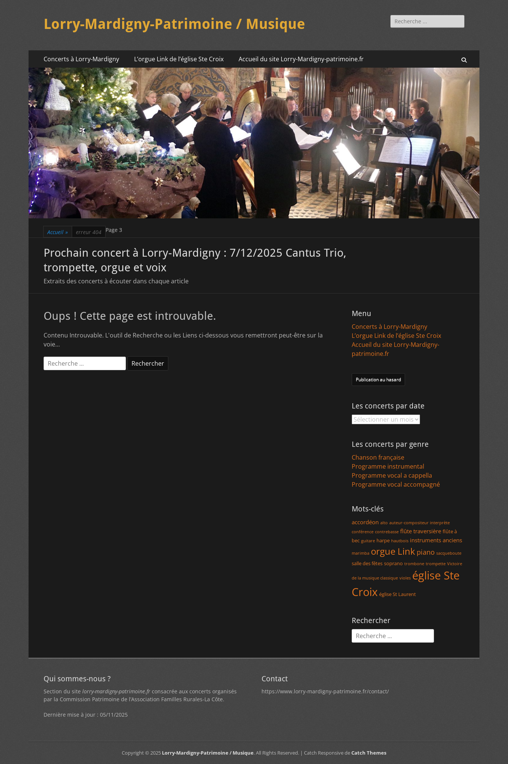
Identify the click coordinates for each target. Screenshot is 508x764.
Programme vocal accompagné (396, 484)
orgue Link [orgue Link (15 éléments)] (393, 551)
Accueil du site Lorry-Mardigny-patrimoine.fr (301, 59)
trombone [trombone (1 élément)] (414, 563)
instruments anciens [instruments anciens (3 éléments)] (436, 540)
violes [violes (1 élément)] (405, 578)
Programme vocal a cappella (392, 475)
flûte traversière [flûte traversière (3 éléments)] (420, 531)
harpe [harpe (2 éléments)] (383, 540)
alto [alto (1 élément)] (384, 522)
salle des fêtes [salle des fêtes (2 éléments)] (367, 563)
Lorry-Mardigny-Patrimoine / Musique (174, 24)
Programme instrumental (388, 466)
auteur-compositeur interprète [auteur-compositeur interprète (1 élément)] (419, 522)
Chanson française (378, 457)
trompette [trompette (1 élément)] (436, 563)
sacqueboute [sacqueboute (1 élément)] (448, 553)
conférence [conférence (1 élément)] (362, 531)
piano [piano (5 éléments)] (426, 552)
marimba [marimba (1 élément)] (360, 553)
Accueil (57, 232)
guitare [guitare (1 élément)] (368, 540)
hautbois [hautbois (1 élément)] (399, 540)
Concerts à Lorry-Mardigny (81, 59)
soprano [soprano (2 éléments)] (393, 563)
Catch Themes (368, 752)
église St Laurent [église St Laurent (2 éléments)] (397, 594)
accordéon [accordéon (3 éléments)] (365, 522)
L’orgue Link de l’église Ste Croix (179, 59)
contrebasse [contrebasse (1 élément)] (387, 531)
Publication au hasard (378, 379)
